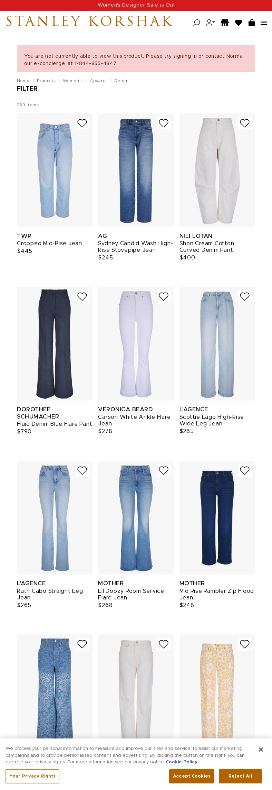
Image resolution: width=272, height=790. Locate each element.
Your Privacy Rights (32, 780)
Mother (111, 583)
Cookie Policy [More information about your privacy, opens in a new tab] (181, 766)
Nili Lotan (196, 236)
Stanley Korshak (89, 22)
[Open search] (196, 23)
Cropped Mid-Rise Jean (49, 243)
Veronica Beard (125, 409)
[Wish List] (239, 23)
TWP (24, 236)
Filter (27, 89)
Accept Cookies (192, 780)
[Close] (261, 754)
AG (102, 236)
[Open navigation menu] (263, 22)
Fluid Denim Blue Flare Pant (54, 424)
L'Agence (193, 409)
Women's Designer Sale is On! (136, 5)
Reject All (240, 780)
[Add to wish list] (82, 123)
